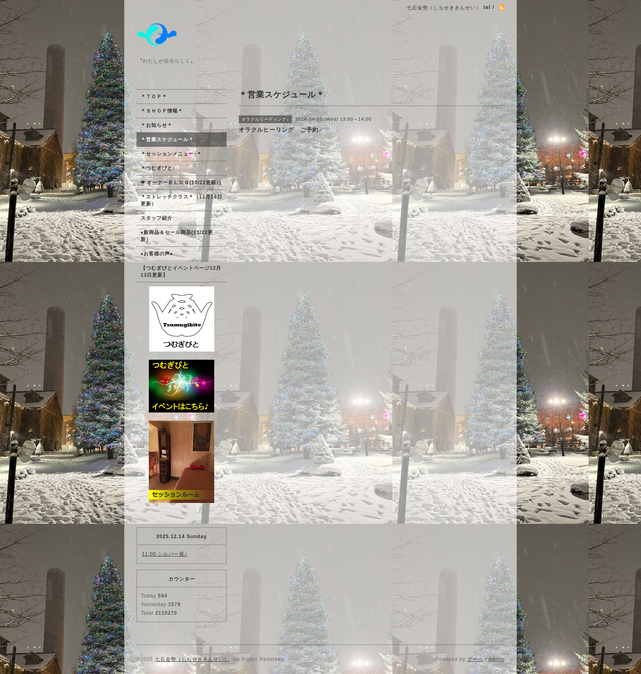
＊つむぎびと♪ (158, 168)
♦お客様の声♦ (157, 254)
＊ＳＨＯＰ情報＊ (162, 111)
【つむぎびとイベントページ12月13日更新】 (181, 271)
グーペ (475, 659)
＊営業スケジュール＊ (167, 139)
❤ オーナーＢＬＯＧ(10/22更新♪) (181, 182)
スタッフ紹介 (157, 218)
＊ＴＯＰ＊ (154, 96)
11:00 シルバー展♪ (164, 554)
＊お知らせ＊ (157, 125)
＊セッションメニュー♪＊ (171, 154)
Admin (496, 659)
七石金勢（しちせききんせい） (192, 659)
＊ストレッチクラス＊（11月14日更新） (181, 200)
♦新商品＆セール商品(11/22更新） (177, 236)
